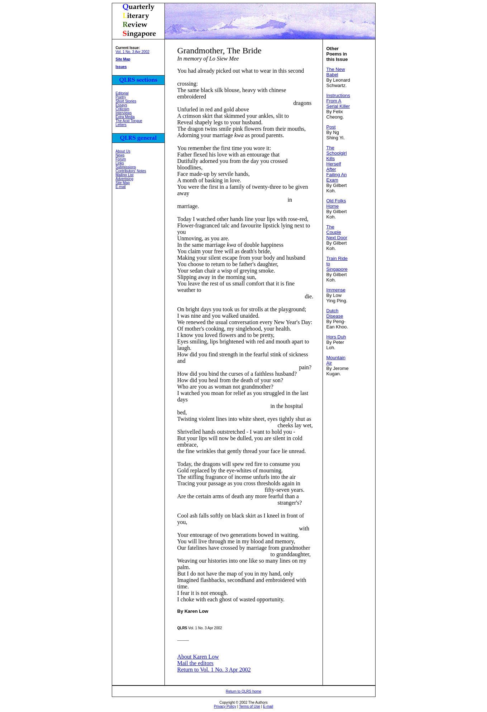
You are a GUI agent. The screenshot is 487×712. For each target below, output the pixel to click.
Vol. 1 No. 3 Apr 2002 (133, 52)
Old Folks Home (336, 203)
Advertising (124, 179)
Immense (335, 290)
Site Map (123, 183)
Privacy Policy (225, 706)
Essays (121, 105)
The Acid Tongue (129, 121)
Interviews (124, 113)
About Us (123, 151)
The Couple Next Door (337, 232)
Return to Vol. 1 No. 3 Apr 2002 (214, 670)
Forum (121, 159)
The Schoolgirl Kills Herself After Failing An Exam (336, 164)
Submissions (126, 167)
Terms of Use (249, 706)
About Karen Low (198, 657)
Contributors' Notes (131, 171)
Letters (121, 125)
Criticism (122, 109)
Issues (121, 67)
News (120, 155)
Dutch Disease (334, 313)
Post (331, 127)
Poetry (121, 97)
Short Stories (126, 101)
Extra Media (125, 117)
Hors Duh (336, 337)
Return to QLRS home (243, 691)
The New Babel (335, 72)
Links (120, 163)
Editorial (122, 93)
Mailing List (125, 175)
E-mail (121, 187)
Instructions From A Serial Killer (338, 101)
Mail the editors (195, 663)
